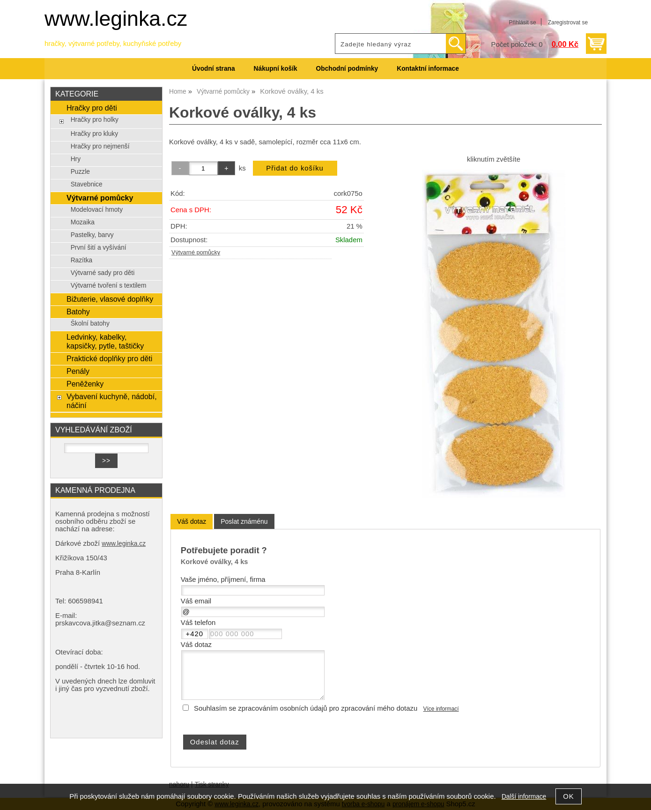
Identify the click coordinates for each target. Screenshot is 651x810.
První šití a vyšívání (98, 247)
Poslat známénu (244, 521)
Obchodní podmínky (347, 68)
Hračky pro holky (94, 119)
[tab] (191, 521)
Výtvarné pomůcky (195, 252)
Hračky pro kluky (94, 133)
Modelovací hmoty (97, 209)
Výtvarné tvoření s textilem (109, 285)
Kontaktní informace (428, 68)
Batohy (78, 311)
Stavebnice (87, 184)
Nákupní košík (275, 68)
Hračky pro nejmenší (100, 146)
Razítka (82, 260)
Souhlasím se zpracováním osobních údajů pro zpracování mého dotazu (305, 708)
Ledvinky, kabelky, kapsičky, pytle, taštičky (105, 341)
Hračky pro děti (92, 108)
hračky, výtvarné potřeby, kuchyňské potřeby (112, 43)
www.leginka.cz (115, 18)
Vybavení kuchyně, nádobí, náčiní (112, 400)
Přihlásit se (522, 22)
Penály (78, 371)
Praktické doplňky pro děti (109, 358)
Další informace (524, 796)
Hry (76, 159)
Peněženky (85, 383)
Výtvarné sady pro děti (103, 272)
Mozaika (83, 222)
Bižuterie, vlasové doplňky (110, 299)
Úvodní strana (213, 68)
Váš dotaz (191, 521)
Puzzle (80, 171)
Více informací (441, 709)
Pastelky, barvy (92, 234)
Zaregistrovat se (568, 22)
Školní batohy (90, 323)
